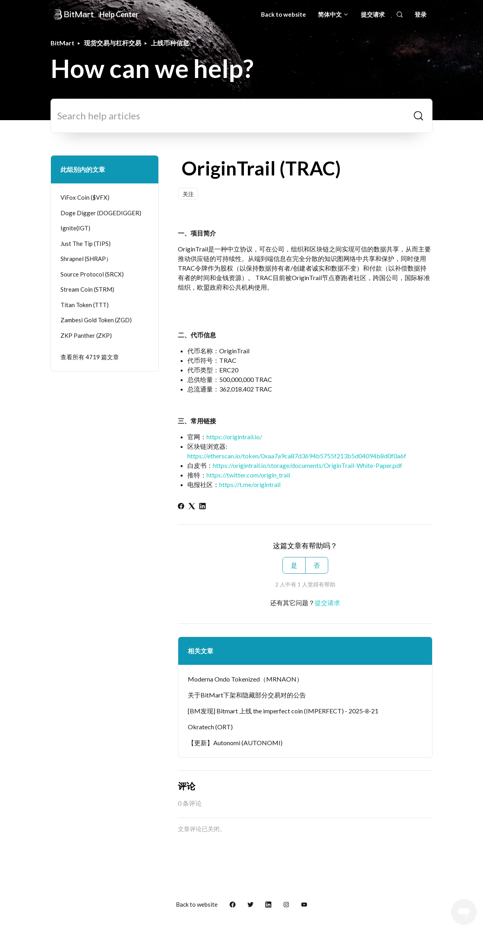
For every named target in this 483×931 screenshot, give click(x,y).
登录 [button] (421, 14)
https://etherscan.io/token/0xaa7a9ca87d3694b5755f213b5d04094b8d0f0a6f (296, 456)
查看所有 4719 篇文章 (89, 356)
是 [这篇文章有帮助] (294, 565)
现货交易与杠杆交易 (112, 43)
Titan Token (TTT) (84, 304)
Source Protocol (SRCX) (92, 274)
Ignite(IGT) (75, 228)
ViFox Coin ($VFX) (84, 197)
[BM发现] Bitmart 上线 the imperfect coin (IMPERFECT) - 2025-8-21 (283, 711)
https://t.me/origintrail (249, 484)
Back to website (283, 14)
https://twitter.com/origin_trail (248, 475)
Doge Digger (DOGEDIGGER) (100, 212)
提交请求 (373, 14)
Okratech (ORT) (210, 726)
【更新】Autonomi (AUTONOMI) (235, 742)
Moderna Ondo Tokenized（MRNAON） (245, 679)
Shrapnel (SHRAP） (86, 258)
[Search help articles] (241, 116)
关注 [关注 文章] (188, 194)
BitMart (62, 43)
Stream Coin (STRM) (87, 289)
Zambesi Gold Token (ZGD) (96, 319)
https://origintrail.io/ (234, 436)
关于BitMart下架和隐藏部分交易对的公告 (247, 695)
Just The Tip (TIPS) (85, 243)
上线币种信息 (170, 43)
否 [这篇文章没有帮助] (317, 565)
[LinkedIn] (202, 506)
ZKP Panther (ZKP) (86, 335)
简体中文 (333, 14)
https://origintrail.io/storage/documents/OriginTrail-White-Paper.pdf (307, 465)
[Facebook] (181, 506)
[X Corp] (192, 506)
